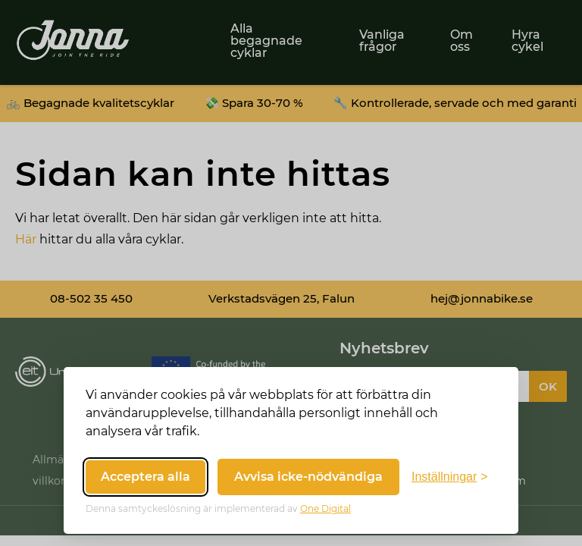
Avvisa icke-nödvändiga (308, 476)
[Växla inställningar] (449, 477)
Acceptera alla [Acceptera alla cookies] (145, 476)
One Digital (325, 508)
